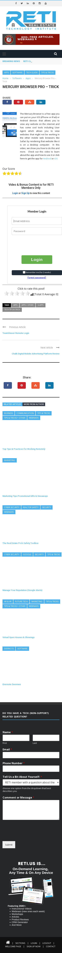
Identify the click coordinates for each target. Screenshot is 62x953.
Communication (25, 413)
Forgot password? (37, 277)
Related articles (12, 404)
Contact (50, 946)
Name (8, 732)
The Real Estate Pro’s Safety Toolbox (20, 543)
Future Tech (21, 601)
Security (46, 507)
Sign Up (25, 193)
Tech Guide (32, 72)
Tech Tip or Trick (12, 309)
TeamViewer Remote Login (15, 333)
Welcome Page (13, 946)
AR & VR (7, 601)
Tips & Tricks (47, 72)
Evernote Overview (11, 684)
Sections (20, 943)
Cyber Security (11, 507)
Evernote (9, 648)
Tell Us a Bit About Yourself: (22, 777)
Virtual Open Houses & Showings (18, 637)
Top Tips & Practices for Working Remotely (23, 449)
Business (8, 413)
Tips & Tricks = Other (14, 417)
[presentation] (32, 242)
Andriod (47, 158)
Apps (6, 72)
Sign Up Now (34, 946)
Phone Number (14, 763)
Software (17, 72)
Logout (46, 943)
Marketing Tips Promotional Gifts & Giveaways (25, 496)
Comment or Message (18, 797)
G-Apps (40, 305)
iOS (56, 158)
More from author (34, 404)
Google (27, 554)
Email (7, 749)
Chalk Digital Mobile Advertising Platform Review (36, 353)
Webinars (34, 417)
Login (15, 193)
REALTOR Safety (31, 507)
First (5, 743)
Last (35, 743)
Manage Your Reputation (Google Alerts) (22, 590)
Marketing (9, 460)
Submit (9, 844)
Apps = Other (27, 305)
